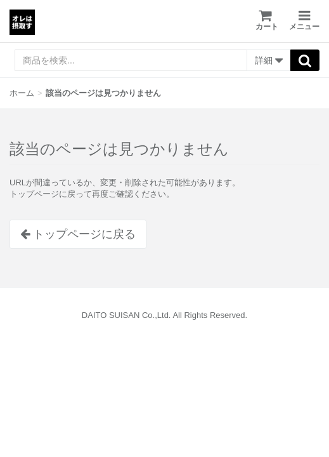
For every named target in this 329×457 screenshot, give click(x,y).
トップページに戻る (78, 234)
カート (266, 20)
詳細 (269, 61)
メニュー (304, 20)
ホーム (22, 93)
